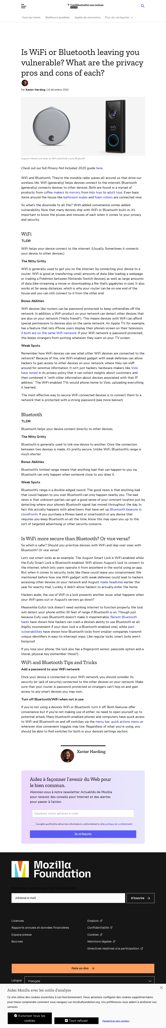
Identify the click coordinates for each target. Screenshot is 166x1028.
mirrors (74, 192)
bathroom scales (75, 197)
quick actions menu (125, 721)
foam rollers (104, 197)
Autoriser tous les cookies (31, 1018)
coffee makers (54, 192)
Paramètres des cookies (115, 1021)
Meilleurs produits (57, 17)
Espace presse (21, 934)
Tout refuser (78, 1021)
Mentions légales (99, 941)
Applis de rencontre (87, 17)
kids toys (95, 192)
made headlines (111, 582)
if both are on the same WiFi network (48, 333)
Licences (17, 921)
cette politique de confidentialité (116, 824)
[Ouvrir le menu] (23, 6)
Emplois (93, 921)
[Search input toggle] (143, 6)
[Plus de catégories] (121, 17)
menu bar (102, 721)
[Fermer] (161, 988)
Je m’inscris (83, 834)
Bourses (17, 941)
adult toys (114, 192)
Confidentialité (98, 927)
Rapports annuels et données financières (40, 927)
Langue (16, 980)
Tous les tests (31, 17)
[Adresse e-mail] (83, 813)
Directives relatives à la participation (113, 948)
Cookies (93, 934)
